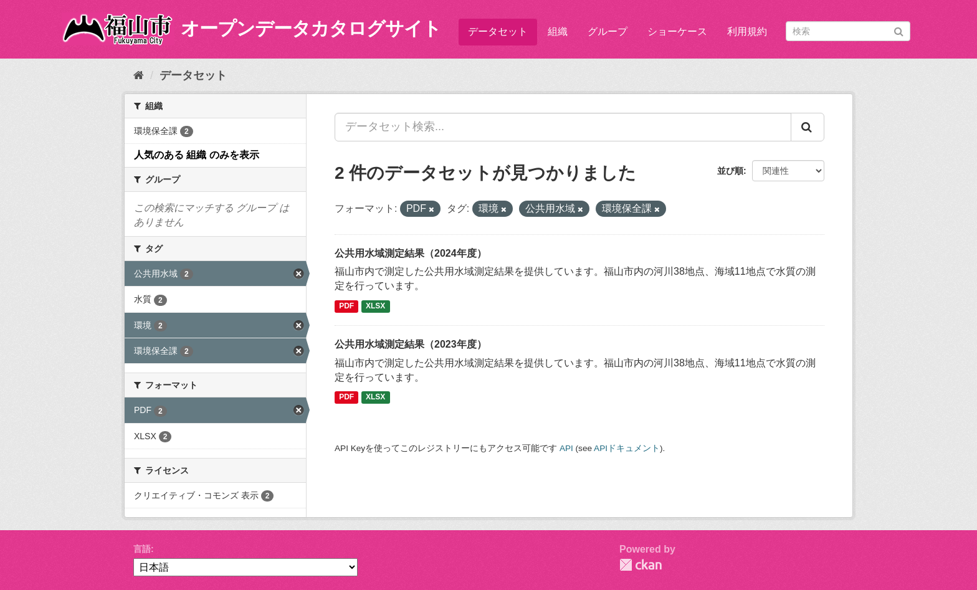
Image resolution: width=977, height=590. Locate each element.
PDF (346, 306)
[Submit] (899, 30)
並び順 (730, 171)
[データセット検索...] (563, 127)
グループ (607, 31)
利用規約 (747, 31)
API (566, 448)
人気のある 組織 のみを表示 (196, 155)
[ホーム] (138, 75)
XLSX (375, 306)
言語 (142, 549)
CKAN (640, 564)
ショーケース (677, 31)
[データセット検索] (848, 31)
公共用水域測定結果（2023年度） (411, 344)
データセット (498, 31)
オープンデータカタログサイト (311, 28)
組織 (558, 31)
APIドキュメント (627, 448)
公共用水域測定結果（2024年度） (411, 253)
